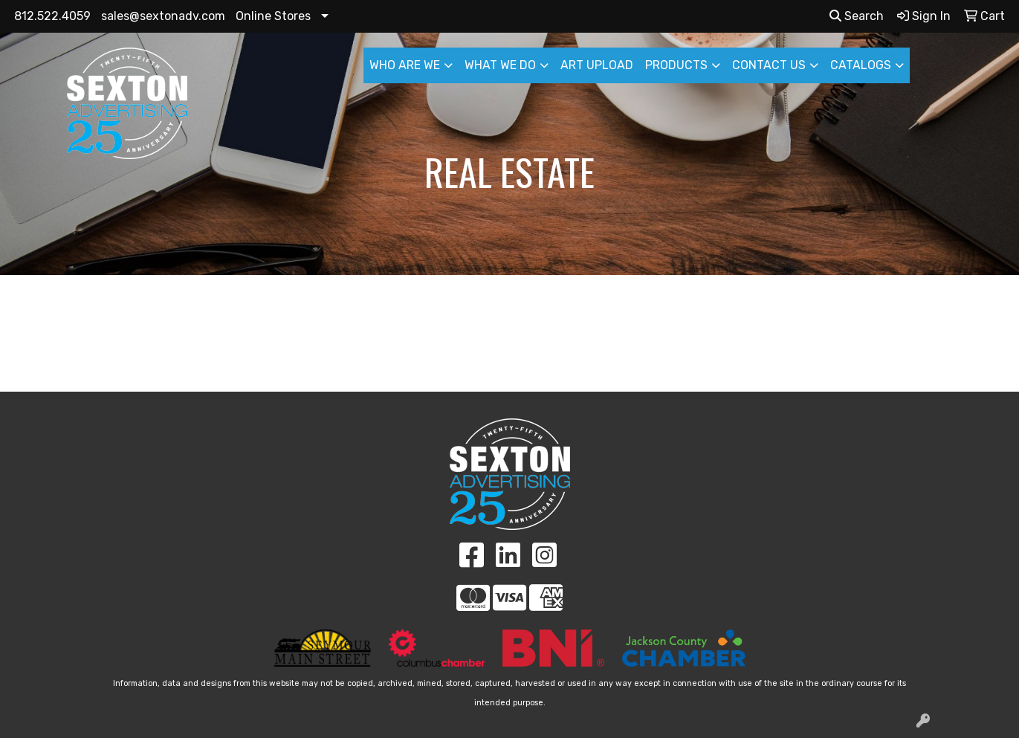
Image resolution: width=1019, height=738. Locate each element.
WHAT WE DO (500, 65)
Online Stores (273, 16)
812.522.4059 (52, 16)
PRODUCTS (676, 65)
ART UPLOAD (596, 65)
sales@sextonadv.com (163, 16)
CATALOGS (860, 65)
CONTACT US (769, 65)
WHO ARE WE (404, 65)
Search (856, 16)
